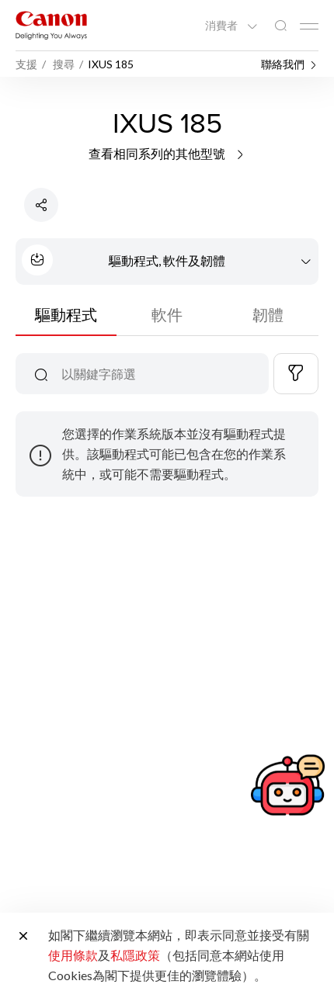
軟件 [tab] (167, 314)
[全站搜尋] (280, 26)
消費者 (222, 25)
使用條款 (73, 955)
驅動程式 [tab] (66, 314)
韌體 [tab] (268, 314)
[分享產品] (41, 205)
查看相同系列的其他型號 (167, 153)
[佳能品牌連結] (51, 25)
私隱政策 (135, 955)
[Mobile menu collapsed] (309, 26)
